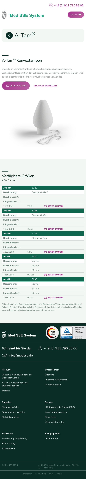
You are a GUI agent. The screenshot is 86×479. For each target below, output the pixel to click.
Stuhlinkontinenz (10, 417)
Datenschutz (40, 473)
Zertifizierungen (53, 384)
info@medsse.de (21, 355)
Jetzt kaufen (18, 85)
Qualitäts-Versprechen (56, 379)
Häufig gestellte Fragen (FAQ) (60, 407)
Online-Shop (51, 438)
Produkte (7, 369)
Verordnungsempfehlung (14, 438)
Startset (6, 390)
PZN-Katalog (8, 443)
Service (49, 402)
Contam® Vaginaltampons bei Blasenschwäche (17, 376)
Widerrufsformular (54, 422)
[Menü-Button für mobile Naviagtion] (76, 15)
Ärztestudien (8, 448)
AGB (51, 473)
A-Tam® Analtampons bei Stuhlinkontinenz (15, 384)
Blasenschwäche (10, 407)
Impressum (27, 473)
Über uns (49, 374)
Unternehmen (52, 369)
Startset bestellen (45, 85)
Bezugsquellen (52, 433)
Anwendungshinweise (56, 412)
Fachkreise (7, 433)
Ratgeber (7, 402)
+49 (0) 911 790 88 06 (69, 5)
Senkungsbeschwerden (13, 412)
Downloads (50, 417)
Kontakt (59, 473)
